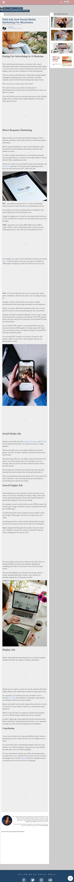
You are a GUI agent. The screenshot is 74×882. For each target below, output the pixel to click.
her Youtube (33, 821)
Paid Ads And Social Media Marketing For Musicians (15, 10)
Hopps (23, 758)
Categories (11, 8)
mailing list (6, 166)
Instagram (26, 441)
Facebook (34, 441)
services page (44, 825)
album (4, 261)
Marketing (19, 8)
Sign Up (66, 2)
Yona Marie (10, 27)
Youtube (44, 441)
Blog (5, 8)
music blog (12, 698)
